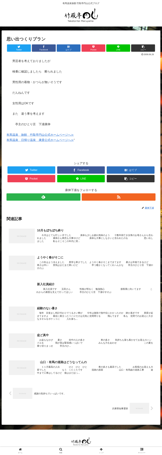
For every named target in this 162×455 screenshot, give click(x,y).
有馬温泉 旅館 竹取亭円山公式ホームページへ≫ (40, 134)
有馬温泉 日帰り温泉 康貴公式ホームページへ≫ (40, 140)
